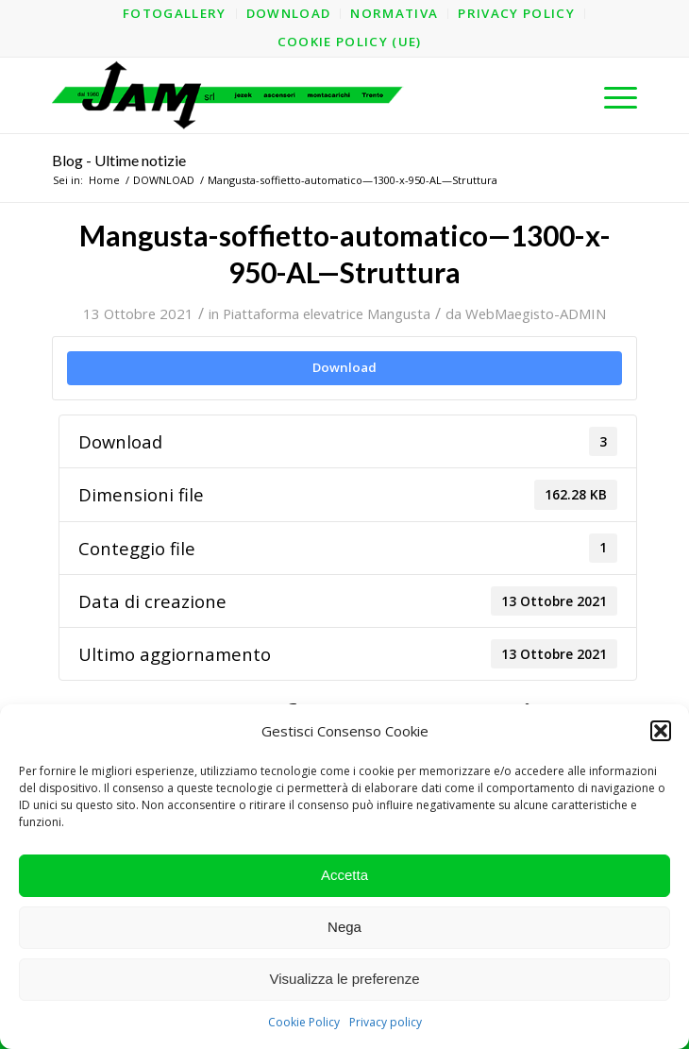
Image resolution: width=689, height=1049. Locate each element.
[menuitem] (175, 13)
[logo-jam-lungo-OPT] (286, 95)
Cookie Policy (304, 1022)
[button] (660, 730)
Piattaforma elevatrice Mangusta (326, 313)
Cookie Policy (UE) (349, 41)
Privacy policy (385, 1022)
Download (344, 367)
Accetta (344, 875)
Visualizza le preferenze (345, 979)
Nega (344, 927)
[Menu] (611, 95)
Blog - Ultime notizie (119, 160)
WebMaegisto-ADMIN (535, 313)
